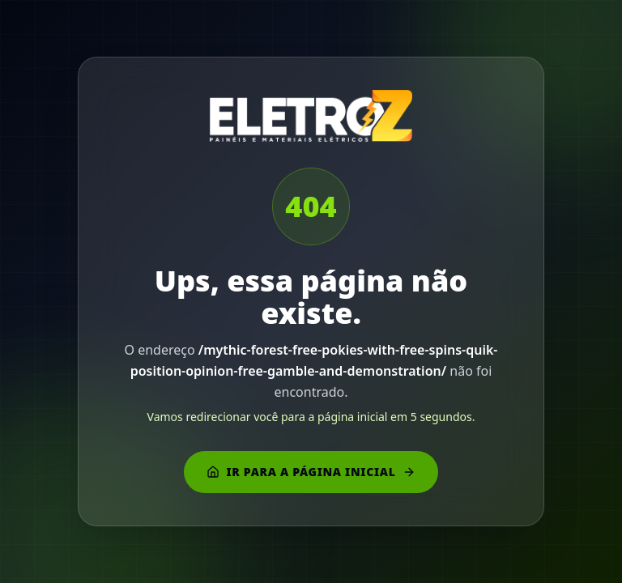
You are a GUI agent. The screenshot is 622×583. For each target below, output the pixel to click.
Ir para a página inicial (311, 471)
